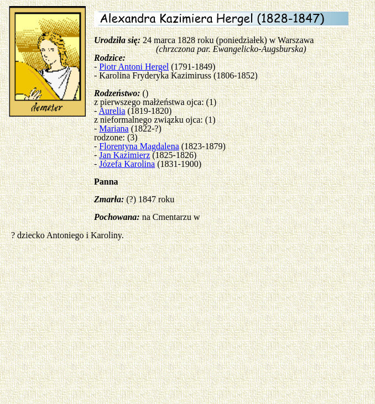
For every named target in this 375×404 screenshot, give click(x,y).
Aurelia (111, 111)
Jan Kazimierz (124, 155)
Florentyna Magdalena (139, 146)
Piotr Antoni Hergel (134, 66)
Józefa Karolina (127, 164)
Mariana (113, 128)
